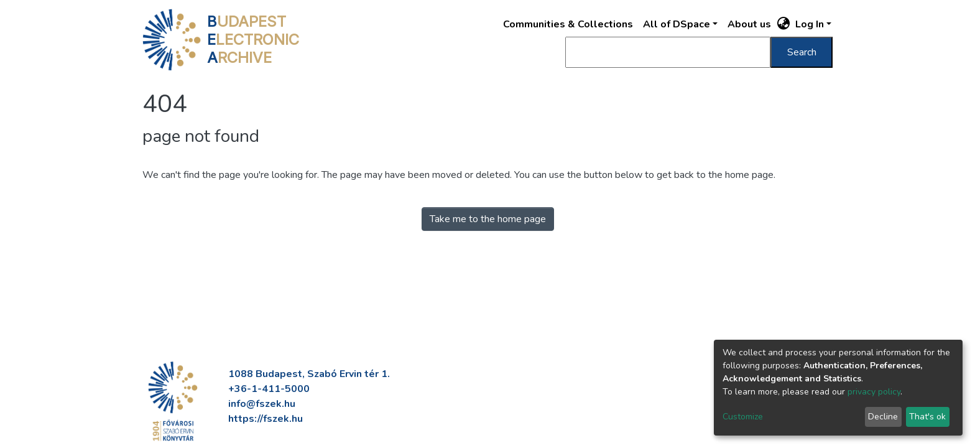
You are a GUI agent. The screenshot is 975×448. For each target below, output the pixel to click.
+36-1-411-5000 (269, 389)
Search (801, 52)
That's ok (927, 416)
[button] (784, 24)
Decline (883, 416)
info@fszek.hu (261, 404)
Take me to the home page (488, 219)
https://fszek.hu (265, 419)
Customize (743, 416)
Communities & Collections (568, 24)
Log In (809, 24)
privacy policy (874, 392)
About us (749, 24)
